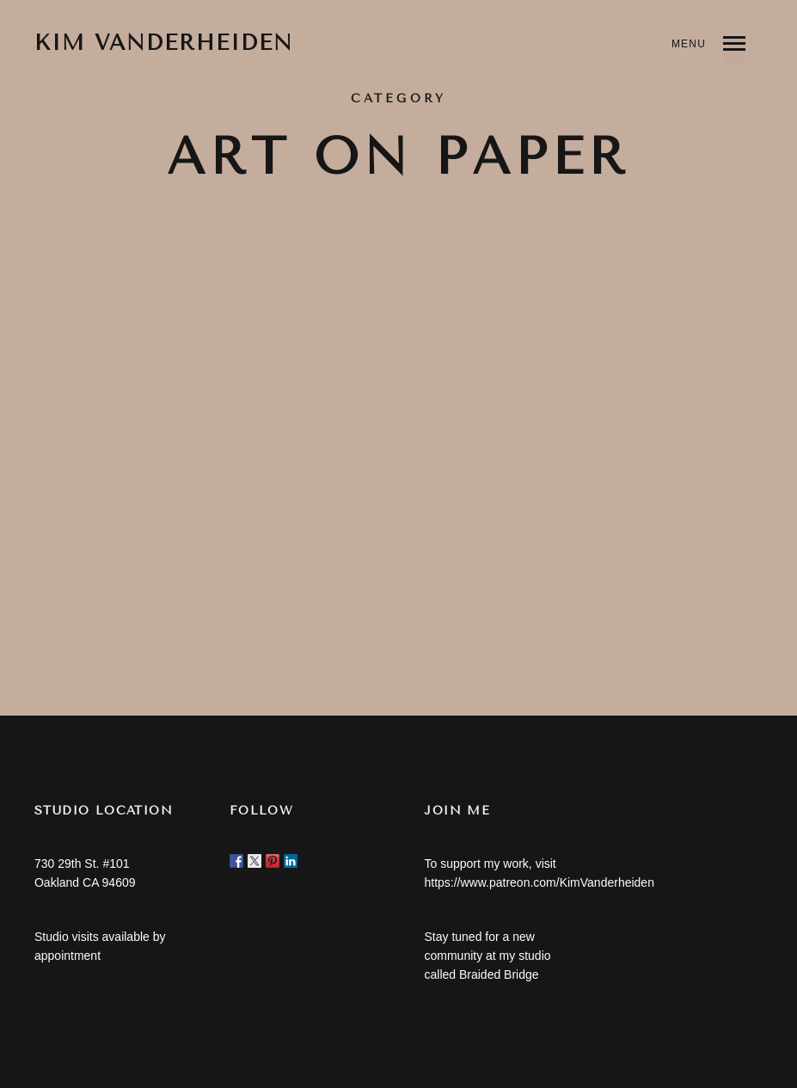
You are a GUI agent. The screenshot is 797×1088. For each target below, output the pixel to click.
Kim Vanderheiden (163, 43)
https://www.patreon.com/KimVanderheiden (538, 882)
